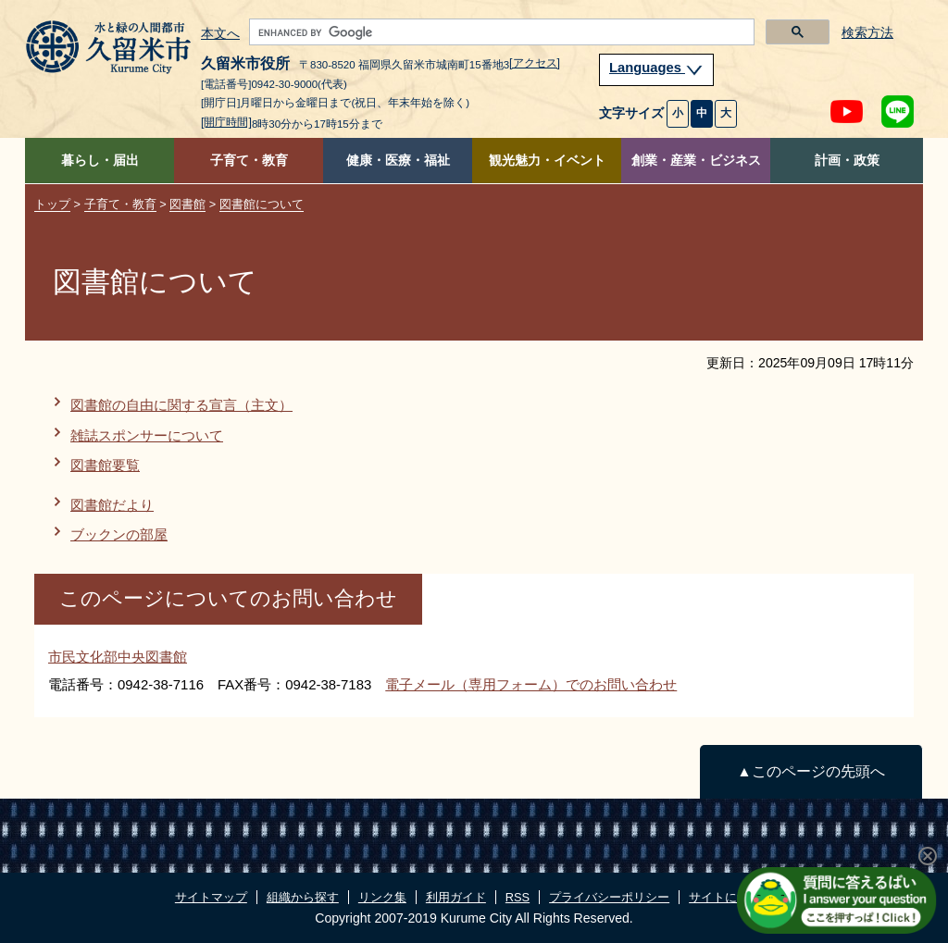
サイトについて (731, 897)
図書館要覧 (105, 465)
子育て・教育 (249, 161)
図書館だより (112, 505)
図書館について (261, 204)
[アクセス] (534, 62)
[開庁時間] (226, 122)
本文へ (220, 34)
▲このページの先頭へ (810, 771)
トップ (52, 204)
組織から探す (303, 897)
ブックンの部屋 (119, 534)
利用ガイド (456, 897)
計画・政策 (847, 161)
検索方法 (867, 33)
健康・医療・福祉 (398, 161)
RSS (517, 897)
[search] (500, 32)
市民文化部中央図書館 (117, 656)
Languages (656, 67)
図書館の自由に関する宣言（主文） (181, 405)
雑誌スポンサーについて (146, 435)
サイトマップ (211, 897)
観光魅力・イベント (547, 161)
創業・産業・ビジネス (696, 161)
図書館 (187, 204)
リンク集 (382, 897)
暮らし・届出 (100, 161)
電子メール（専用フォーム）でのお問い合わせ (531, 684)
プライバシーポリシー (609, 897)
